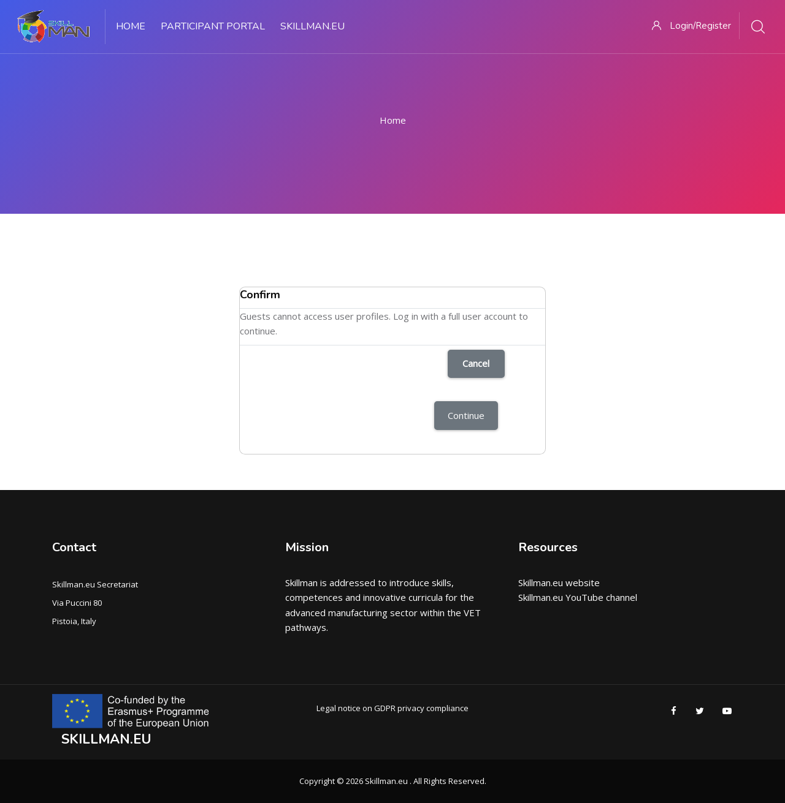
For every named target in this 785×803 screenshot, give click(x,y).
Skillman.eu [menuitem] (312, 26)
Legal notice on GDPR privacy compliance (392, 708)
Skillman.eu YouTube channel (577, 597)
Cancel (475, 363)
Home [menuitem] (130, 26)
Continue (466, 415)
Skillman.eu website (559, 582)
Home (393, 120)
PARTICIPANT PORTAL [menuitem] (213, 26)
